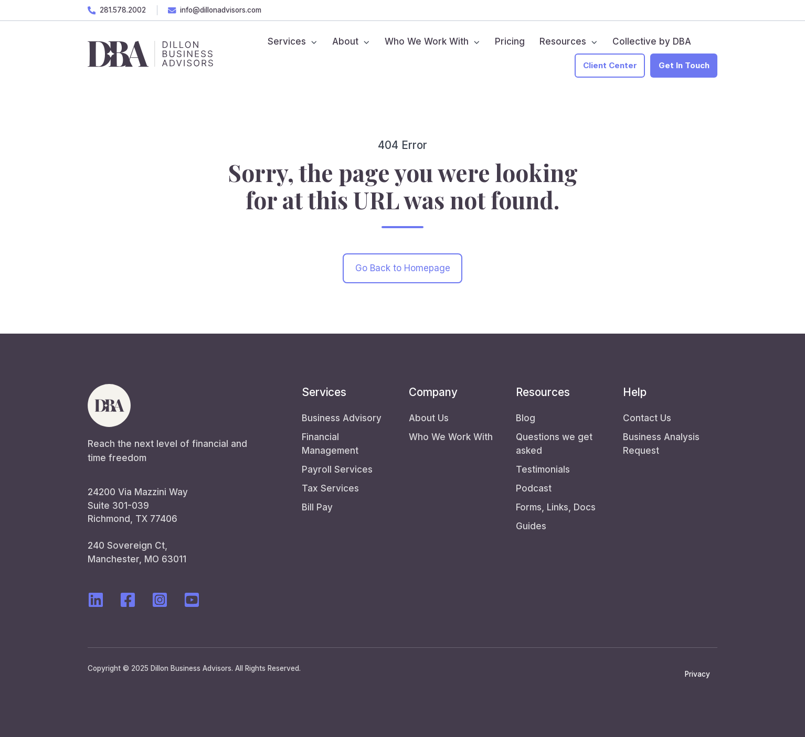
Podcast (534, 488)
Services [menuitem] (287, 41)
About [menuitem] (345, 41)
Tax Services (330, 488)
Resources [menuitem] (562, 41)
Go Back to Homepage (402, 268)
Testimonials (543, 469)
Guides (531, 526)
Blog (525, 418)
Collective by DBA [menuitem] (651, 41)
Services (324, 392)
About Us (429, 418)
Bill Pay (317, 507)
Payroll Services (337, 469)
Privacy (697, 674)
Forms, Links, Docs (556, 507)
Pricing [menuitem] (510, 41)
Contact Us (647, 418)
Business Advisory (342, 418)
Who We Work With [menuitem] (427, 41)
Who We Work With (451, 437)
